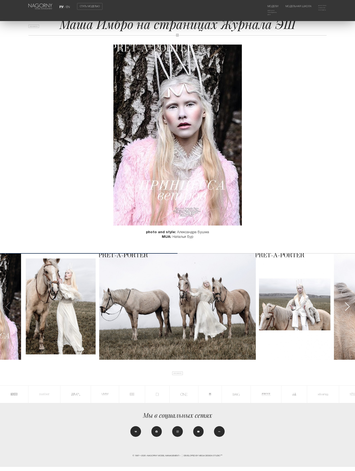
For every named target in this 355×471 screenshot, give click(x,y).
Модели (259, 6)
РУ (62, 6)
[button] (347, 306)
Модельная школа (292, 6)
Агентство (319, 6)
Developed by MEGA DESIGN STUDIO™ (203, 459)
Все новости (39, 28)
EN (67, 6)
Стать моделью (90, 6)
